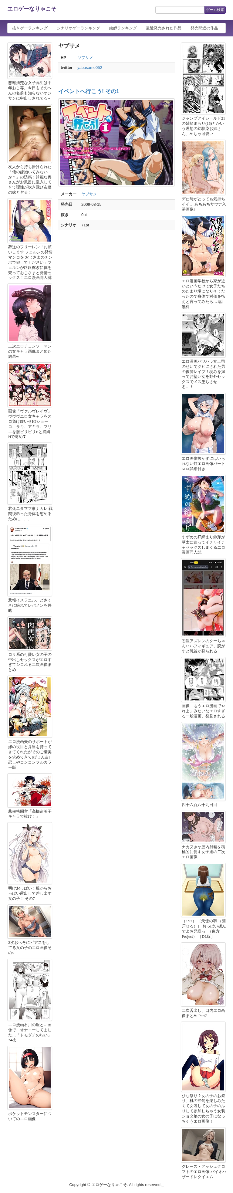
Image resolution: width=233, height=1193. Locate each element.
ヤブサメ (85, 57)
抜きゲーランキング (30, 28)
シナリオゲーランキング (78, 28)
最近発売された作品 (163, 28)
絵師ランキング (123, 28)
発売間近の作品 (204, 28)
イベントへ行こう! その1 (88, 91)
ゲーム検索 (215, 10)
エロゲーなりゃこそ (31, 9)
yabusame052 (89, 67)
